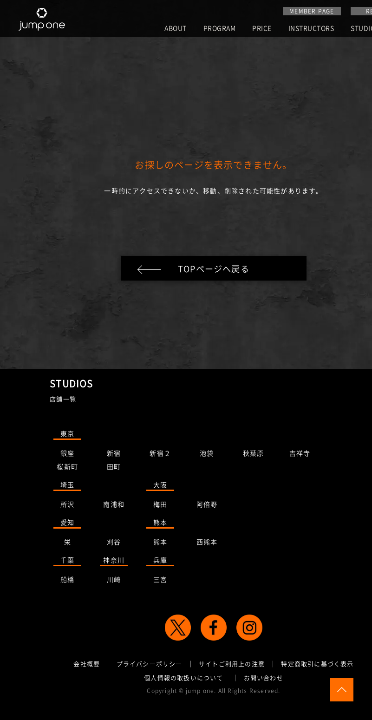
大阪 (160, 486)
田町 (114, 468)
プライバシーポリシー (150, 665)
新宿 (114, 454)
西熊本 (207, 543)
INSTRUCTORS (311, 29)
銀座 (67, 454)
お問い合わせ (263, 678)
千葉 (67, 561)
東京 (67, 435)
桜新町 (67, 468)
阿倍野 (207, 506)
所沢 (67, 506)
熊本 (160, 524)
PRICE (262, 29)
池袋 (207, 454)
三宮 (160, 581)
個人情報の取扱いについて (183, 678)
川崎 (114, 581)
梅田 (160, 506)
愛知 (67, 524)
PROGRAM (219, 29)
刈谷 (114, 543)
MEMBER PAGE (311, 11)
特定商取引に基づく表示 (317, 665)
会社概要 (86, 665)
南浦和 (113, 506)
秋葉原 (253, 454)
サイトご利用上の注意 (232, 665)
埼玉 (67, 486)
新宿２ (160, 454)
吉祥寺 (300, 454)
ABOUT (175, 29)
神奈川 (113, 561)
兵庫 (160, 561)
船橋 (67, 581)
